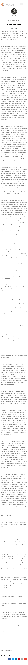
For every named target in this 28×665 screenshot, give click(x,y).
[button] (21, 4)
